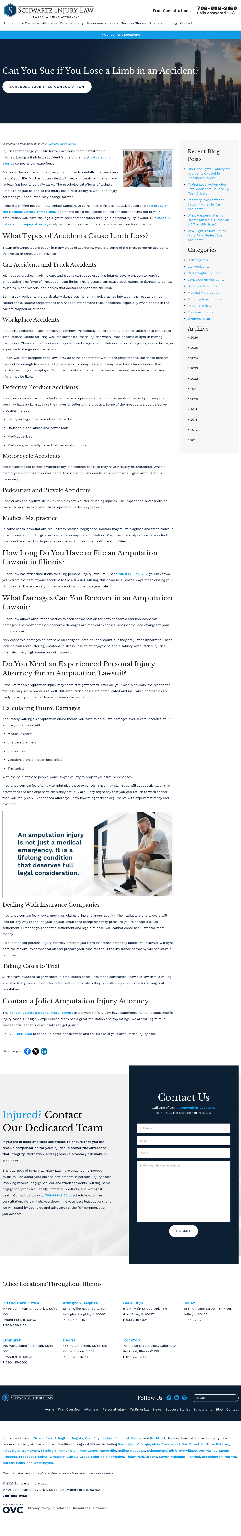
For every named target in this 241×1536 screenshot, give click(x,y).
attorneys (42, 224)
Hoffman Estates (215, 1444)
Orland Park (43, 1438)
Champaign (115, 1457)
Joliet (108, 1438)
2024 (193, 358)
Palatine (97, 1457)
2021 (192, 389)
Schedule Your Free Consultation (47, 87)
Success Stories (133, 23)
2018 (192, 419)
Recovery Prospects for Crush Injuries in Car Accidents (206, 204)
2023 (193, 368)
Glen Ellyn (93, 1438)
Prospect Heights (33, 1457)
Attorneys (49, 23)
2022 (193, 379)
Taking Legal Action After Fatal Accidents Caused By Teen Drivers (208, 189)
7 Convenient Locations (120, 34)
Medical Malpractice (203, 293)
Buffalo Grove (78, 1457)
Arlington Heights (68, 1438)
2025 (193, 348)
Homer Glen (68, 1450)
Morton (8, 1463)
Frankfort (49, 1450)
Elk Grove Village (183, 1450)
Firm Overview (27, 23)
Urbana (151, 1457)
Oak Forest (190, 1444)
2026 (193, 337)
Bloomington (212, 1457)
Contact (186, 23)
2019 (192, 409)
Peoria (136, 1438)
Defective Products (202, 286)
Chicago (143, 1444)
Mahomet (178, 1457)
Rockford (157, 1438)
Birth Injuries (198, 260)
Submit (183, 1231)
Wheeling (57, 1457)
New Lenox (88, 1450)
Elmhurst (122, 1438)
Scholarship (158, 23)
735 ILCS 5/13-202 (132, 574)
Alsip (156, 1444)
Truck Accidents (200, 312)
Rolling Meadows (131, 1450)
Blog (173, 23)
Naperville (108, 1450)
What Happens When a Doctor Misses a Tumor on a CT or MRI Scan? (208, 219)
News (113, 23)
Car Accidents (198, 266)
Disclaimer (61, 1508)
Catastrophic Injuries (62, 143)
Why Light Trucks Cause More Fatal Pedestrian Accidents (207, 235)
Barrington (126, 1444)
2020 (193, 399)
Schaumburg (157, 1450)
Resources (81, 1508)
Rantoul (193, 1457)
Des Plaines (208, 1450)
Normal (230, 1457)
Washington (43, 1463)
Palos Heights (13, 1450)
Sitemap (100, 1508)
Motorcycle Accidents (204, 299)
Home (8, 23)
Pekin (20, 1463)
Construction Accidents (206, 279)
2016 (192, 440)
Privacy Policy (39, 1508)
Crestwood (171, 1444)
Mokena (33, 1450)
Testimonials (96, 23)
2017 (193, 430)
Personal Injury (71, 23)
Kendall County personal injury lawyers (41, 1013)
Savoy (164, 1457)
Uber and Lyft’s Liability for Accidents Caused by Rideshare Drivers (209, 173)
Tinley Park (135, 1457)
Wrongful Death (200, 319)
